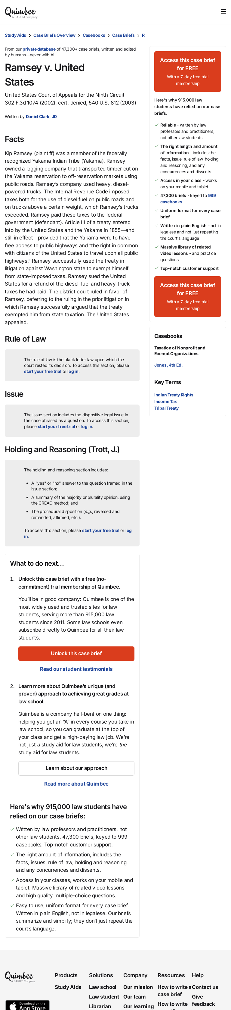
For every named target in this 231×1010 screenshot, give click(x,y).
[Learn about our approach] (76, 768)
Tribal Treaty (166, 408)
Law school (102, 987)
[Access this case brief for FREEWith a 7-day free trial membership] (187, 71)
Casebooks (94, 35)
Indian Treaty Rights (173, 394)
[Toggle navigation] (223, 11)
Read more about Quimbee (76, 784)
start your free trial (42, 371)
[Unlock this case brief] (76, 653)
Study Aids (15, 35)
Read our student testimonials (76, 669)
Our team (134, 997)
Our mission (138, 987)
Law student (104, 997)
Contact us (205, 987)
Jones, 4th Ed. (168, 364)
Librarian (100, 1006)
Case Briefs (123, 35)
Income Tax (165, 401)
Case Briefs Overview (54, 35)
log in (73, 371)
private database (39, 49)
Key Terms (167, 382)
